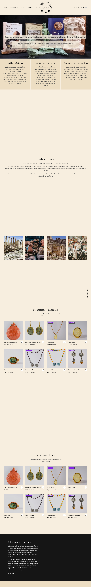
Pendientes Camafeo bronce (33, 342)
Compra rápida (87, 293)
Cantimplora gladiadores (10, 342)
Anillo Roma (71, 342)
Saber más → (12, 573)
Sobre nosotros (14, 7)
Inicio (5, 7)
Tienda (22, 7)
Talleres (30, 7)
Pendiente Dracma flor (74, 370)
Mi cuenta (76, 7)
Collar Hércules (51, 342)
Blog (35, 7)
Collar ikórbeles (29, 370)
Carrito (84, 7)
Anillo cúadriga (8, 370)
